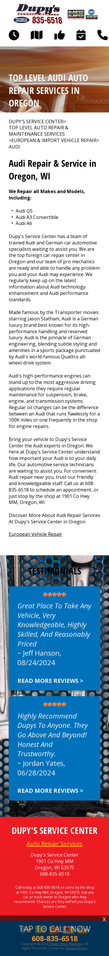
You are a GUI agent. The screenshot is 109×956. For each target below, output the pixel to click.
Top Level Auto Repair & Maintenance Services (38, 131)
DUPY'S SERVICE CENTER (36, 122)
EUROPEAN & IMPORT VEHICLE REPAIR (54, 140)
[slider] (54, 594)
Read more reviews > (50, 681)
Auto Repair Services (54, 844)
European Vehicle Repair (35, 534)
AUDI (14, 147)
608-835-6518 (54, 874)
